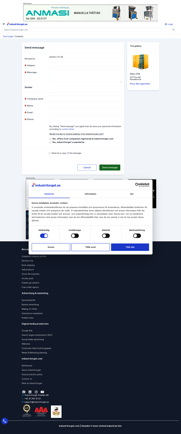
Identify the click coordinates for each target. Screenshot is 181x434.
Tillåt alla (130, 247)
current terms (68, 129)
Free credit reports (30, 287)
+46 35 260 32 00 (31, 398)
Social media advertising (33, 339)
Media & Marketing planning (34, 352)
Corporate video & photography (36, 348)
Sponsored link (28, 300)
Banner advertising (30, 304)
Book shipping (28, 265)
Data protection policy (32, 374)
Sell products (28, 269)
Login (169, 24)
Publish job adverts (30, 283)
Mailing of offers (29, 309)
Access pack (27, 278)
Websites (26, 344)
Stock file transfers (31, 274)
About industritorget (31, 370)
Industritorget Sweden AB (35, 395)
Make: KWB (135, 74)
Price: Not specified (140, 84)
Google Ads (27, 330)
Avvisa (51, 247)
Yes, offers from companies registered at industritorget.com (82, 139)
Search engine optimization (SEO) (37, 335)
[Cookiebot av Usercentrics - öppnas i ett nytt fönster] (137, 185)
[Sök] (173, 29)
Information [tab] (90, 194)
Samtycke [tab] (49, 194)
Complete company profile (34, 256)
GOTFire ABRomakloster (135, 78)
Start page (8, 36)
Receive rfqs (27, 261)
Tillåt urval (90, 247)
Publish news (27, 318)
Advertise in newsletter (32, 313)
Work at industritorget (32, 383)
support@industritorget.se (35, 402)
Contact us (27, 379)
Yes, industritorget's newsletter (68, 142)
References (27, 365)
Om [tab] (132, 194)
